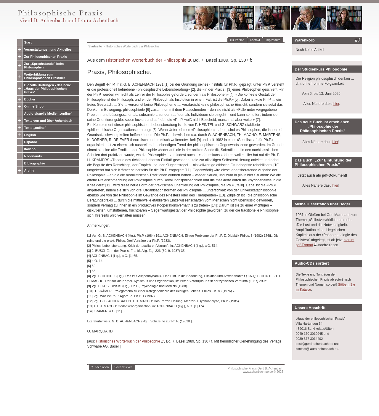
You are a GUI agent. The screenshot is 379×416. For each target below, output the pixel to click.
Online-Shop (34, 106)
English (30, 135)
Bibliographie (34, 163)
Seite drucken (123, 367)
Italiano (30, 149)
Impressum (273, 40)
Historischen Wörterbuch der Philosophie (146, 60)
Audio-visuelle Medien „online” (48, 113)
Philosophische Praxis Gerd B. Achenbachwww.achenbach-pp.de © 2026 (255, 370)
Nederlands (33, 156)
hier (336, 104)
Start (28, 42)
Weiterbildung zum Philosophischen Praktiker (44, 76)
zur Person (237, 40)
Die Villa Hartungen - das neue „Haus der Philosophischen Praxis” (47, 88)
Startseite (95, 46)
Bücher (30, 99)
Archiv (29, 170)
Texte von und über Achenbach (48, 120)
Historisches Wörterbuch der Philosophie (128, 341)
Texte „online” (35, 127)
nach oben (102, 367)
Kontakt (255, 40)
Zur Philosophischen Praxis (45, 56)
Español (30, 142)
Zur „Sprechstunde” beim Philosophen (44, 65)
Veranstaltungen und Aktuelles (48, 49)
